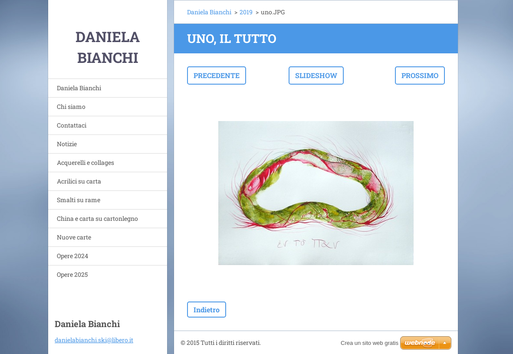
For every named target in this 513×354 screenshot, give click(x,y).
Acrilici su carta (79, 181)
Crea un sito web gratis (369, 343)
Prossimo (419, 75)
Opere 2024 (72, 256)
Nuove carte (74, 237)
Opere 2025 (72, 274)
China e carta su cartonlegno (97, 218)
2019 (246, 12)
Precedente (217, 75)
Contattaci (71, 125)
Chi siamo (71, 106)
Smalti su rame (78, 200)
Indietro (207, 309)
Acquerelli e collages (85, 162)
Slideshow (316, 75)
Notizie (67, 144)
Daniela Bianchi (79, 88)
